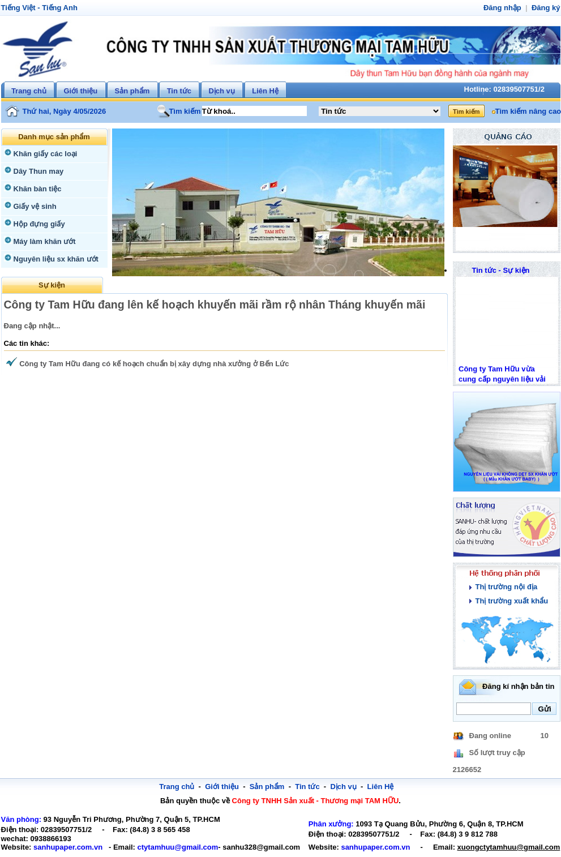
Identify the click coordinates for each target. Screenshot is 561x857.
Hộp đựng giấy (38, 224)
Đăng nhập (505, 7)
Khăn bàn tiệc (36, 189)
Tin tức (179, 91)
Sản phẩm (132, 91)
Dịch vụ (221, 91)
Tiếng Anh (56, 7)
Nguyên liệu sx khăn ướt (53, 259)
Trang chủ (28, 91)
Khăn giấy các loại (43, 153)
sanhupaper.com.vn (63, 847)
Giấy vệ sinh (34, 206)
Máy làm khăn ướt (43, 241)
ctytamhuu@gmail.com (166, 847)
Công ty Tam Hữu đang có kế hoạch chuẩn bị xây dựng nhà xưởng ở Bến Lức (146, 363)
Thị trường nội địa (505, 586)
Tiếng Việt (17, 7)
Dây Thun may (37, 171)
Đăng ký (546, 7)
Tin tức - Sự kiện (500, 270)
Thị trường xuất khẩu (510, 601)
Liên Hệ (265, 91)
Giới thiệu (80, 91)
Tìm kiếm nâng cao (526, 111)
